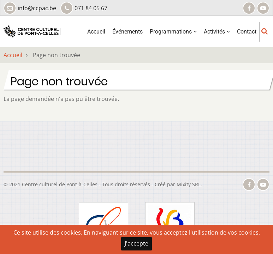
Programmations (173, 31)
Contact (246, 31)
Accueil (96, 31)
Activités (217, 31)
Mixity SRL (189, 184)
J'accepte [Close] (136, 243)
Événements (127, 31)
